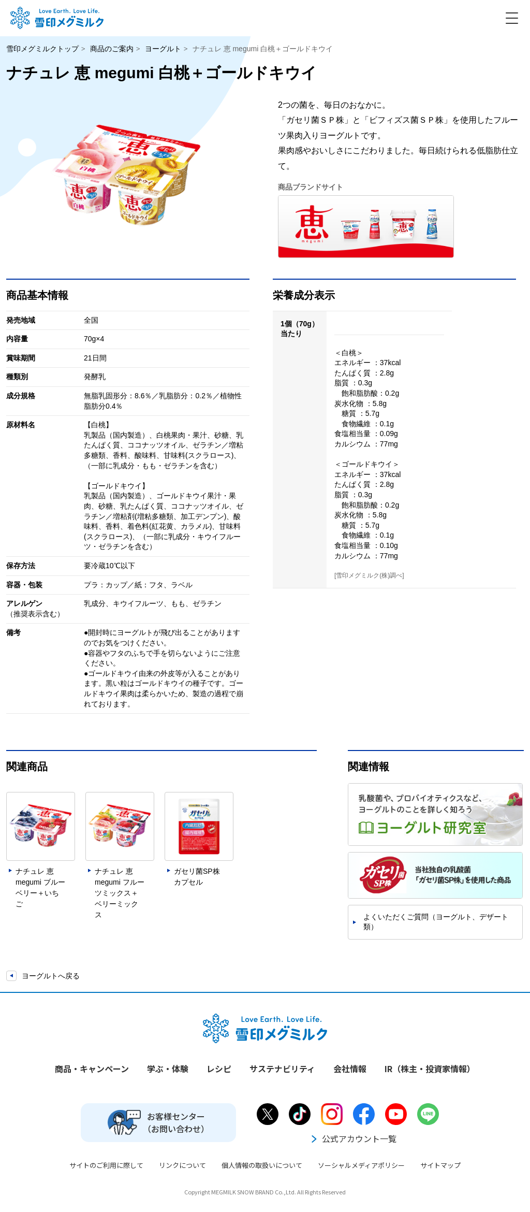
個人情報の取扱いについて (262, 1165)
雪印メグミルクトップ (42, 49)
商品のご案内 (112, 49)
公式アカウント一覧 (353, 1138)
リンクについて (182, 1165)
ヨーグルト (163, 49)
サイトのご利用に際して (106, 1165)
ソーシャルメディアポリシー (361, 1165)
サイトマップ (440, 1165)
